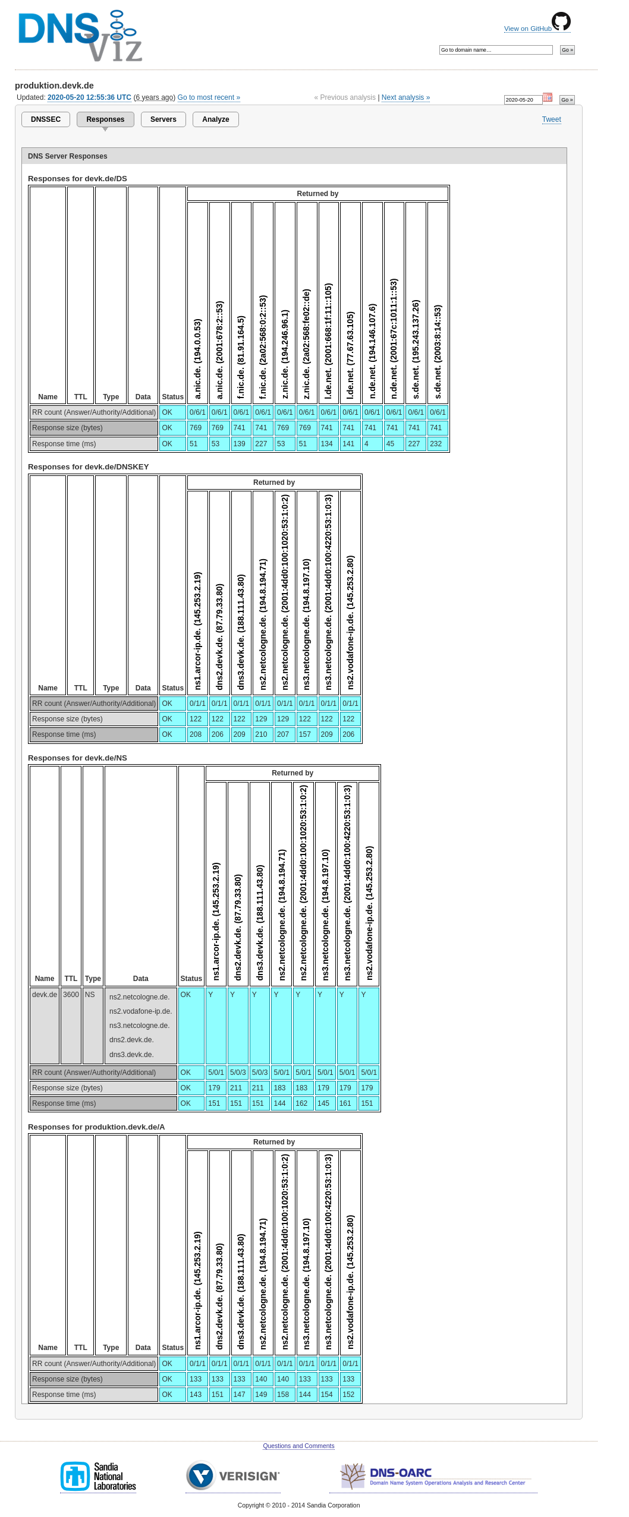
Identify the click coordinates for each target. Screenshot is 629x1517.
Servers (163, 119)
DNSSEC (46, 119)
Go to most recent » (209, 97)
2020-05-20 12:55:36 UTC (89, 97)
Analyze (215, 119)
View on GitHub (537, 28)
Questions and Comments (298, 1446)
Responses (105, 119)
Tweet (551, 119)
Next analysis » (406, 97)
